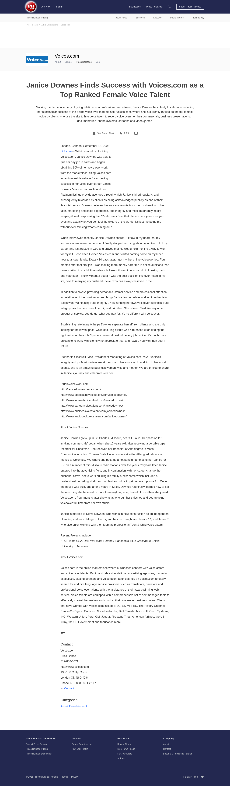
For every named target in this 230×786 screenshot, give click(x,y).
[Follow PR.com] (201, 777)
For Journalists (124, 753)
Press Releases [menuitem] (154, 6)
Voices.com (65, 25)
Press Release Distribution (39, 753)
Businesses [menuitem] (135, 6)
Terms (65, 777)
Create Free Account (82, 744)
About (58, 62)
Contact (68, 62)
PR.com (67, 151)
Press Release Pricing (37, 749)
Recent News (124, 744)
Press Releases (32, 25)
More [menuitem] (98, 62)
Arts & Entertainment (49, 25)
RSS (126, 133)
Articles (121, 758)
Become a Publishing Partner (177, 753)
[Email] (136, 133)
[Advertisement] (115, 36)
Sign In (59, 6)
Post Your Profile (80, 749)
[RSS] (121, 133)
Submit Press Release (190, 6)
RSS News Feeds (126, 749)
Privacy (74, 777)
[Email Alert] (94, 133)
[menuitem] (169, 6)
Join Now (45, 6)
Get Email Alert (105, 133)
